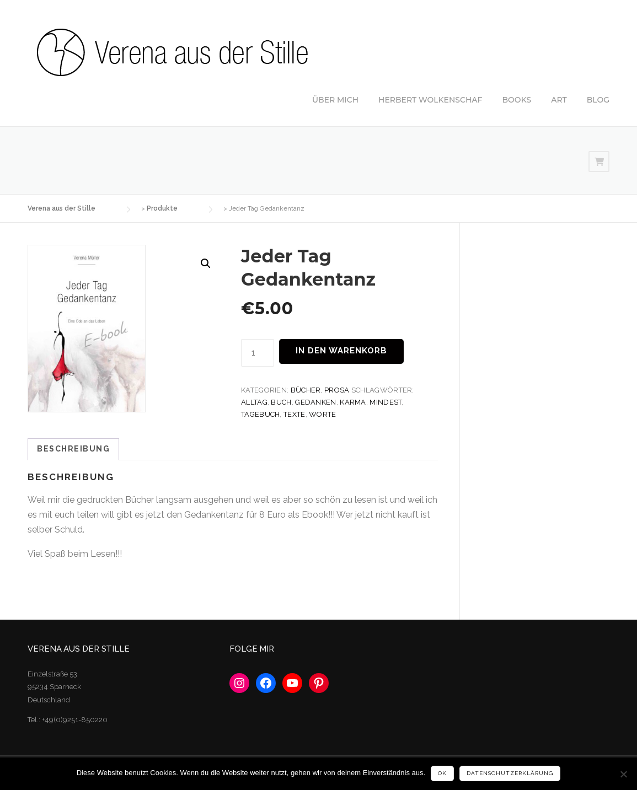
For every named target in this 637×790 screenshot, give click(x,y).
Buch (281, 402)
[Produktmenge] (257, 352)
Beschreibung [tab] (73, 448)
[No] (623, 774)
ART (559, 100)
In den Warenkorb (341, 351)
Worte (322, 414)
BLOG (598, 100)
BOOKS (517, 100)
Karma (353, 402)
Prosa (337, 390)
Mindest (386, 402)
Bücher (306, 390)
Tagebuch (260, 414)
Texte (294, 414)
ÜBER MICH (335, 100)
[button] (206, 263)
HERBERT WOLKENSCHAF (430, 100)
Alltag (254, 402)
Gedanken (315, 402)
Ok (442, 773)
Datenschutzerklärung (510, 773)
